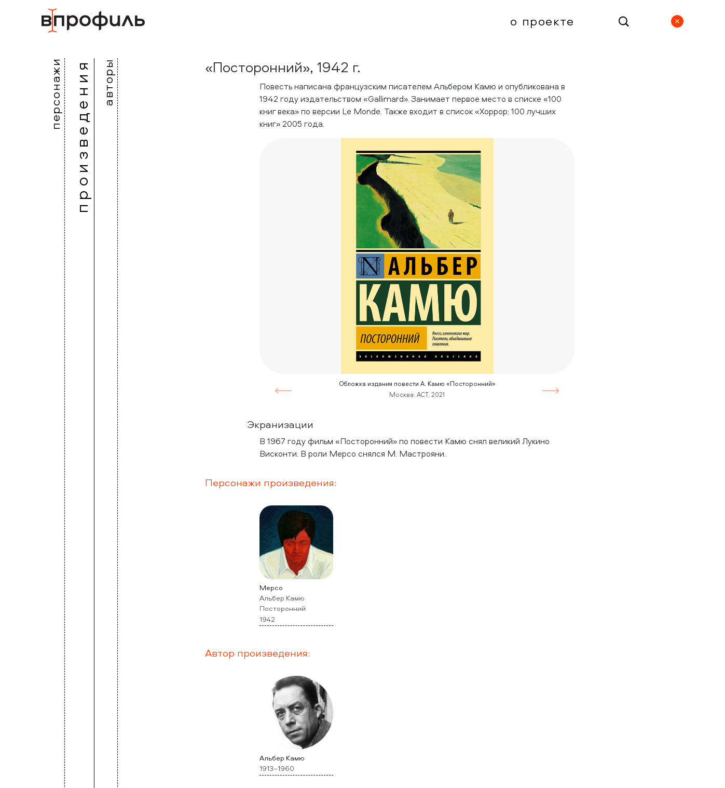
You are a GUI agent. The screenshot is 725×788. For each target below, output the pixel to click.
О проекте (542, 20)
